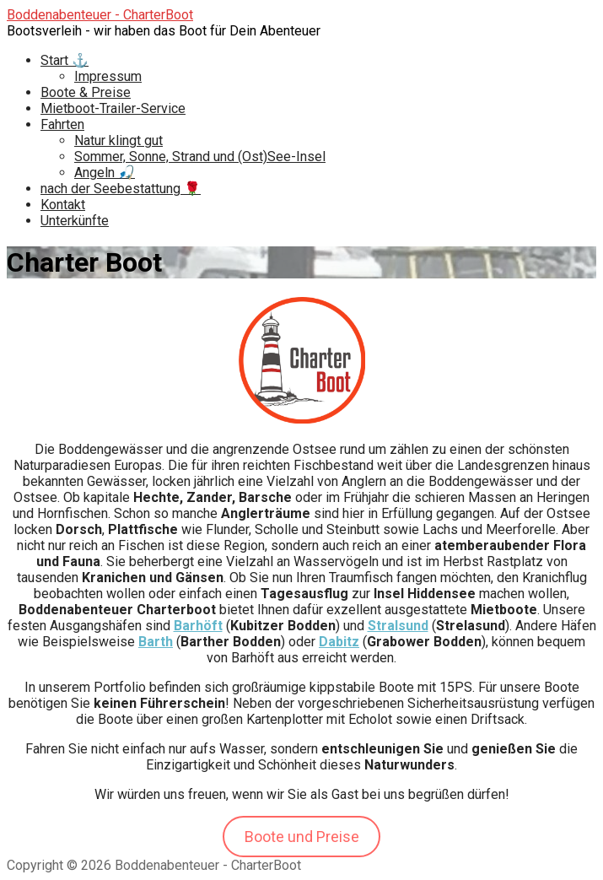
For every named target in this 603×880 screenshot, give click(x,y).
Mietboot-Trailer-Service (113, 108)
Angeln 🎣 (104, 173)
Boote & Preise (85, 92)
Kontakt (62, 205)
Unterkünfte (74, 221)
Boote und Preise (302, 836)
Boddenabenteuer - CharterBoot (100, 15)
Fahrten (62, 124)
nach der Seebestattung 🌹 (120, 189)
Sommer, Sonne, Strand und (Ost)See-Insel (200, 156)
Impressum (108, 76)
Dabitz (339, 642)
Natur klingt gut (118, 140)
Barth (155, 642)
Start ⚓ (64, 60)
